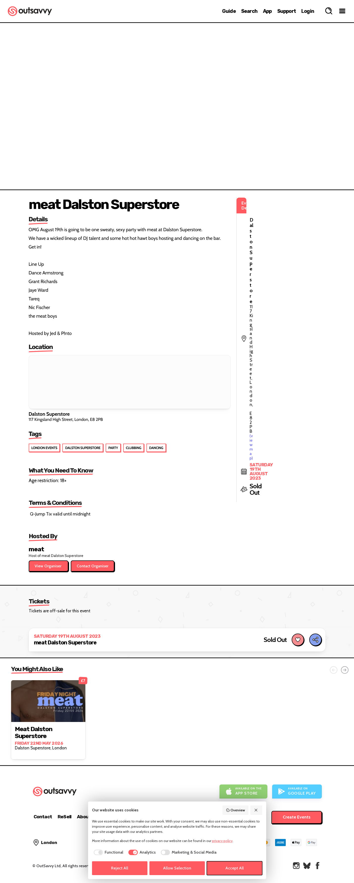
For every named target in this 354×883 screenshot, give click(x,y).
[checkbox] (107, 852)
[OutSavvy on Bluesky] (307, 865)
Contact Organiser (92, 566)
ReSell (64, 817)
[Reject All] (256, 810)
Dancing (156, 448)
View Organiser (48, 566)
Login (307, 11)
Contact (43, 817)
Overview (235, 810)
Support (286, 11)
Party (113, 448)
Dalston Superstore (82, 448)
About (84, 817)
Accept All (234, 868)
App (267, 11)
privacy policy (222, 841)
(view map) (273, 225)
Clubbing (133, 448)
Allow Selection (177, 868)
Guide (229, 11)
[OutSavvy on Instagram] (296, 865)
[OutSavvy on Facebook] (317, 865)
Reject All (119, 868)
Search (249, 11)
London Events (44, 448)
